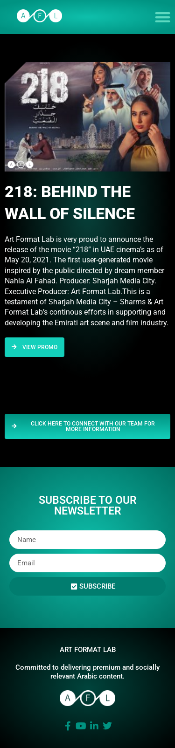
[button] (163, 17)
